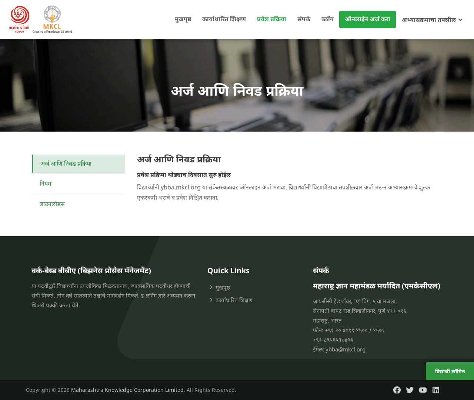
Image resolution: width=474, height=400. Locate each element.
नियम (45, 183)
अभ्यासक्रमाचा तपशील (429, 20)
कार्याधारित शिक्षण (224, 19)
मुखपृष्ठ (183, 19)
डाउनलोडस (52, 204)
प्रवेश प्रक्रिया (271, 19)
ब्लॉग (327, 19)
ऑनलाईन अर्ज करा (367, 19)
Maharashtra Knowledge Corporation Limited (127, 389)
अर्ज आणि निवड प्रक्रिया (65, 163)
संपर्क (303, 19)
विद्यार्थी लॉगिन (450, 371)
